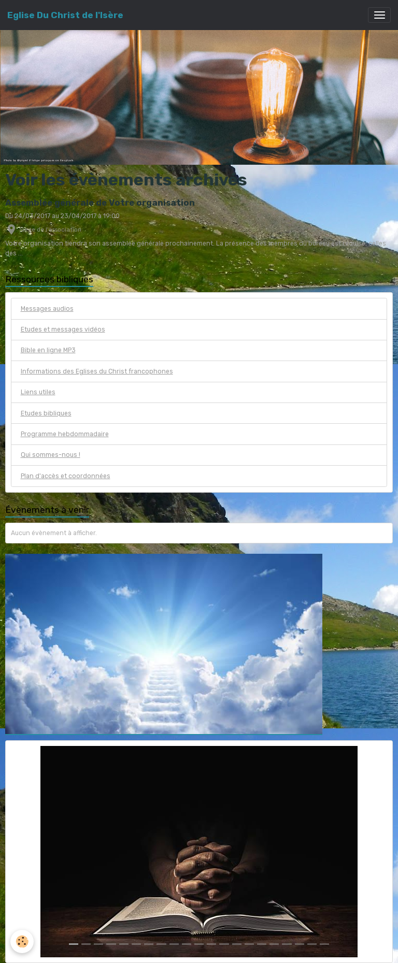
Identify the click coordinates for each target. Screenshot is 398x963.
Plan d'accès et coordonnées (65, 476)
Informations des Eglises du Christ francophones (97, 371)
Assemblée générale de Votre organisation (100, 202)
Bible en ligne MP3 (48, 350)
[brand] (65, 15)
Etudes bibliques (46, 413)
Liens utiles (38, 392)
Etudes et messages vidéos (63, 329)
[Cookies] (22, 941)
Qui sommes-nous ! (50, 454)
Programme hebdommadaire (65, 434)
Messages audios (47, 308)
